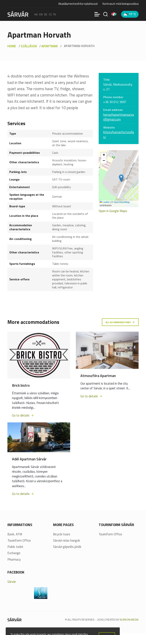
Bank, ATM (14, 534)
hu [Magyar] (36, 14)
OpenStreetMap (121, 202)
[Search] (105, 14)
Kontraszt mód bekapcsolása (120, 4)
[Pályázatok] (114, 14)
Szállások (29, 46)
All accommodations (119, 322)
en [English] (41, 14)
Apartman (49, 46)
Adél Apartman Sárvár (29, 459)
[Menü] (97, 14)
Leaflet (104, 202)
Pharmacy (14, 559)
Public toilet (15, 547)
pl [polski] (54, 14)
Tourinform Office (19, 541)
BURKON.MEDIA (129, 620)
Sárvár (11, 581)
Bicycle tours (61, 534)
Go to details (23, 415)
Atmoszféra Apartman (98, 376)
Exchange (13, 553)
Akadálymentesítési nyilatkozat (78, 4)
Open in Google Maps (113, 211)
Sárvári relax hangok (66, 541)
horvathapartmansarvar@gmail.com (118, 117)
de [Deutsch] (45, 14)
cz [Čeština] (50, 14)
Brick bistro (21, 385)
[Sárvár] (17, 14)
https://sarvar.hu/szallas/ (118, 134)
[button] (121, 178)
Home (11, 46)
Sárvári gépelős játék (67, 547)
